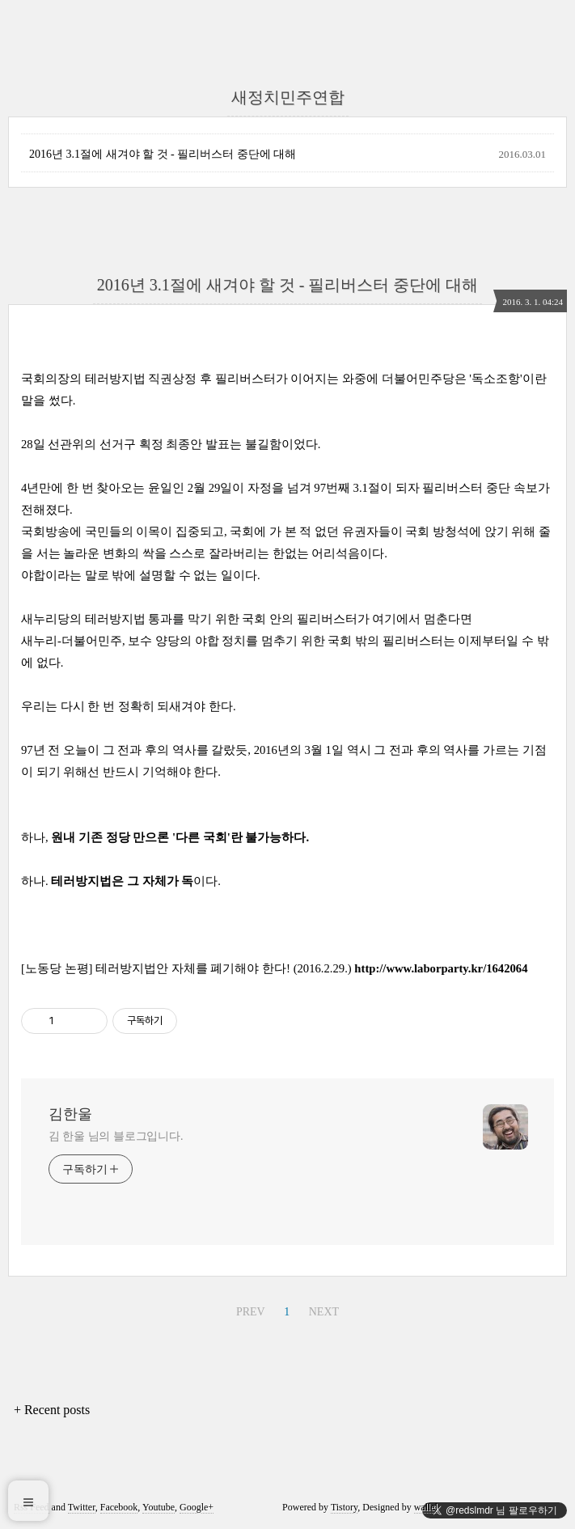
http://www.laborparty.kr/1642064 (440, 968)
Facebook (119, 1507)
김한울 (70, 1114)
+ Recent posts (52, 1410)
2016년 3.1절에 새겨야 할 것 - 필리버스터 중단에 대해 (162, 154)
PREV (250, 1312)
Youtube (158, 1507)
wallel (426, 1507)
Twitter (81, 1507)
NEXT (324, 1312)
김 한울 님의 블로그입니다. (116, 1136)
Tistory (344, 1507)
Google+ (197, 1507)
